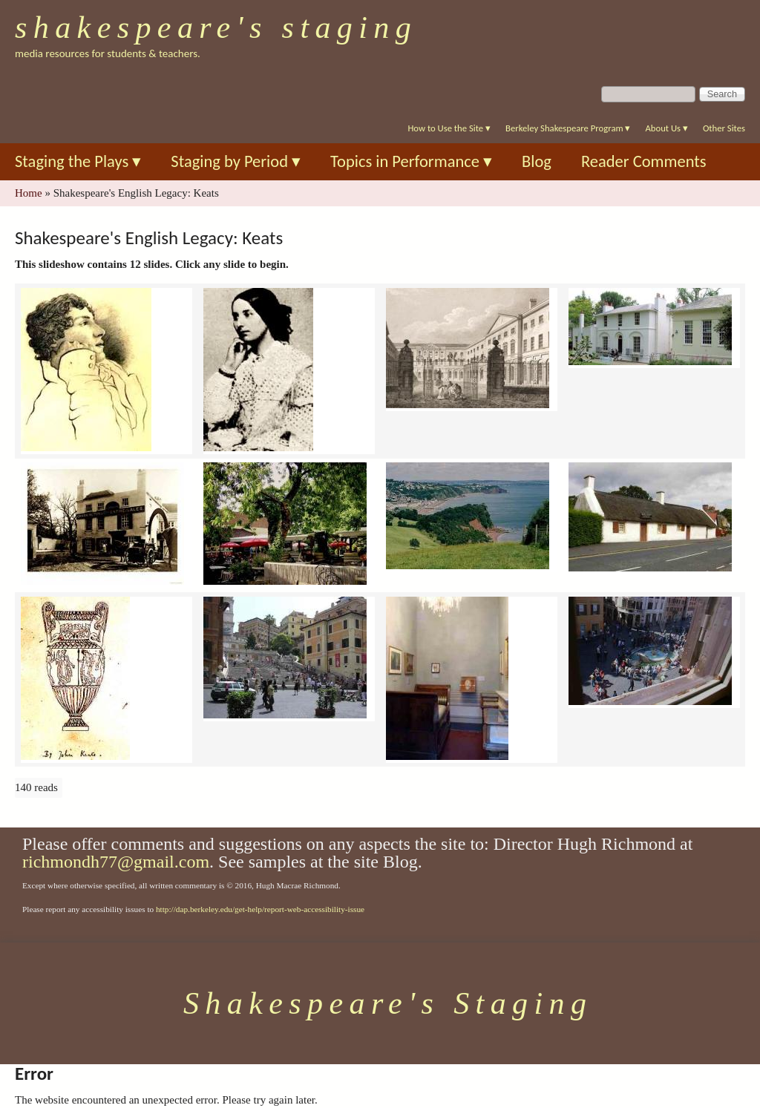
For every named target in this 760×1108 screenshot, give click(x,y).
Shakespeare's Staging (216, 27)
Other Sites (724, 128)
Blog (536, 161)
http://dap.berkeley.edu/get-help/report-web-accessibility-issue (260, 909)
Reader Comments (644, 161)
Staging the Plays (78, 161)
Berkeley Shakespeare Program (567, 128)
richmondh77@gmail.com (115, 861)
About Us (666, 128)
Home (28, 193)
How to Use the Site (449, 128)
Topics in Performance (411, 161)
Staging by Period (236, 161)
